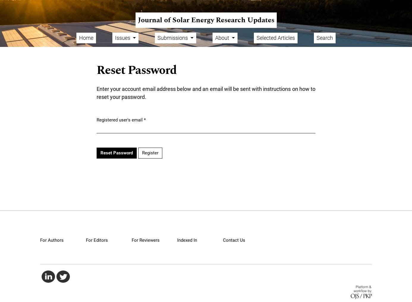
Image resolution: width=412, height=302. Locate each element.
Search (325, 38)
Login (401, 4)
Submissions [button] (173, 38)
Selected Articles (276, 38)
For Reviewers (146, 240)
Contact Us (234, 240)
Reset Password (116, 153)
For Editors (97, 240)
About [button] (222, 38)
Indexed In (187, 240)
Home (86, 38)
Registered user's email (121, 120)
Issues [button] (123, 38)
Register (380, 4)
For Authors (52, 240)
